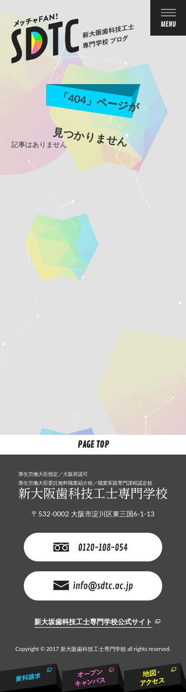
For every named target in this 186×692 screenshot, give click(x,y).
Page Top (93, 444)
